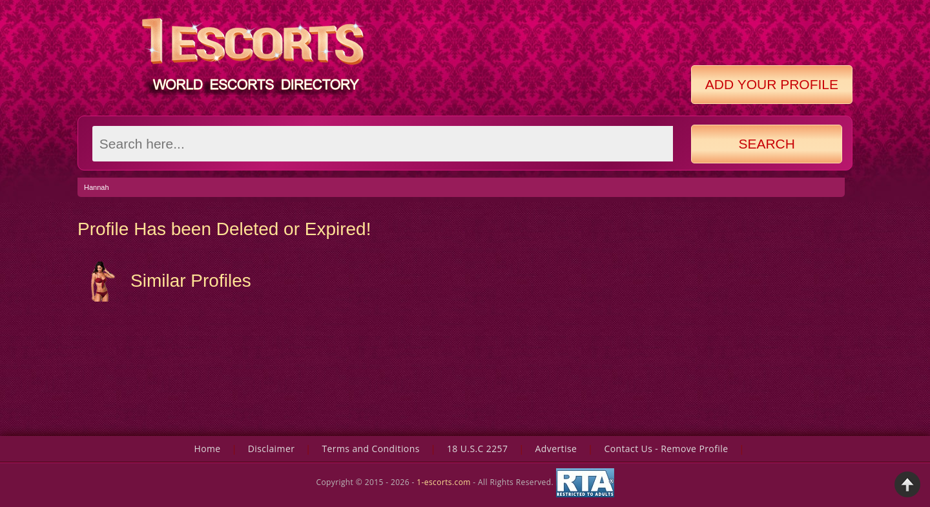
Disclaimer (271, 448)
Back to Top (907, 484)
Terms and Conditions (370, 448)
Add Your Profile (771, 84)
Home (207, 448)
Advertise (556, 448)
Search (766, 143)
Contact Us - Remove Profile (666, 448)
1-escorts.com (445, 482)
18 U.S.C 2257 (477, 448)
